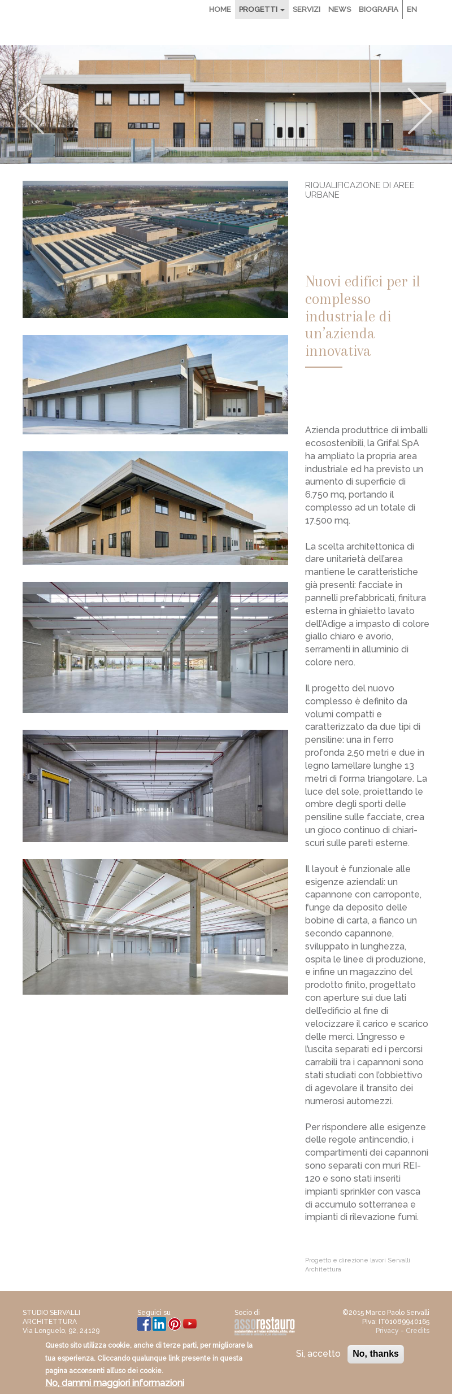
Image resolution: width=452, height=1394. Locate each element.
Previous (31, 111)
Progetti (262, 9)
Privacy (387, 1331)
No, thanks (376, 1355)
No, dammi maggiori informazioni (114, 1385)
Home (220, 9)
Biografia (378, 9)
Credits (417, 1331)
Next (420, 111)
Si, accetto (318, 1355)
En (412, 9)
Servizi (306, 9)
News (339, 9)
